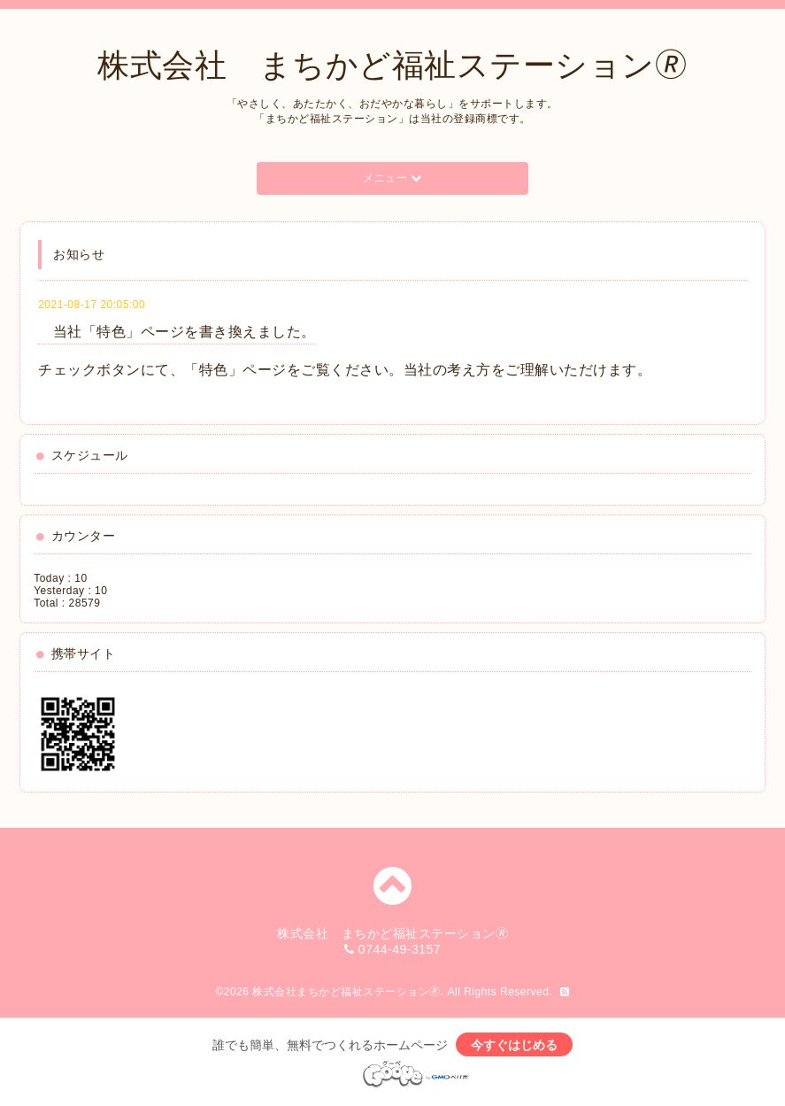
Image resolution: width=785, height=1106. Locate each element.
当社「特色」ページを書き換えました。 (177, 331)
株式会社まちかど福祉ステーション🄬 (346, 992)
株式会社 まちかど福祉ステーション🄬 (392, 65)
